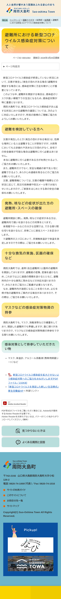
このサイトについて (16, 495)
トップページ (15, 20)
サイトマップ (13, 506)
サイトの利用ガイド (16, 490)
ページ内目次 (13, 66)
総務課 (47, 20)
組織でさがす (28, 20)
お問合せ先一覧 (15, 500)
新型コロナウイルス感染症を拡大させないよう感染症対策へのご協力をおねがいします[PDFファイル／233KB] (33, 379)
